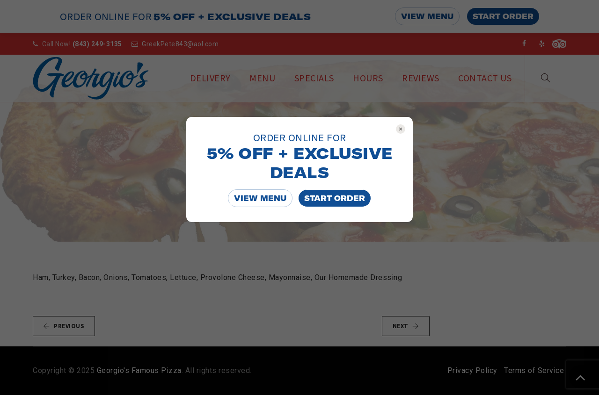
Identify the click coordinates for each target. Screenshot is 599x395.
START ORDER (334, 198)
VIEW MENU (260, 198)
